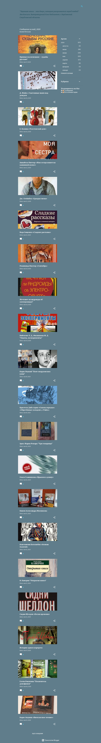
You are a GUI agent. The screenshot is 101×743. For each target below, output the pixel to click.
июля (64, 49)
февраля (66, 67)
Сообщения (68, 90)
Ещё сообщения (37, 733)
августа (65, 46)
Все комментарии (70, 92)
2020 (62, 42)
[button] (54, 66)
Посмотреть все (25, 31)
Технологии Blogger (50, 740)
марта (65, 63)
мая (64, 56)
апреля (65, 60)
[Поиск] (82, 6)
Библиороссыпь (34, 6)
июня (65, 53)
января (65, 70)
